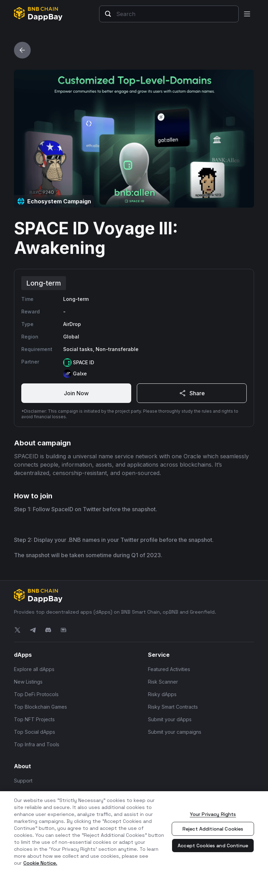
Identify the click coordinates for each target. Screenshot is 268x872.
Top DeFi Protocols (36, 694)
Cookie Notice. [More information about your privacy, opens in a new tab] (40, 863)
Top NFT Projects (34, 719)
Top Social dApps (34, 732)
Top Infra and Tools (36, 744)
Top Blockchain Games (40, 707)
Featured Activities (169, 669)
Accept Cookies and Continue (213, 845)
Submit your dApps (170, 719)
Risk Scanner (163, 682)
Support (23, 781)
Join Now (76, 393)
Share (191, 393)
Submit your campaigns (174, 732)
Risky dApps (162, 694)
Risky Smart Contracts (173, 707)
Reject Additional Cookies (213, 829)
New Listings (28, 682)
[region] (134, 831)
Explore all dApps (34, 669)
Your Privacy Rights (213, 814)
